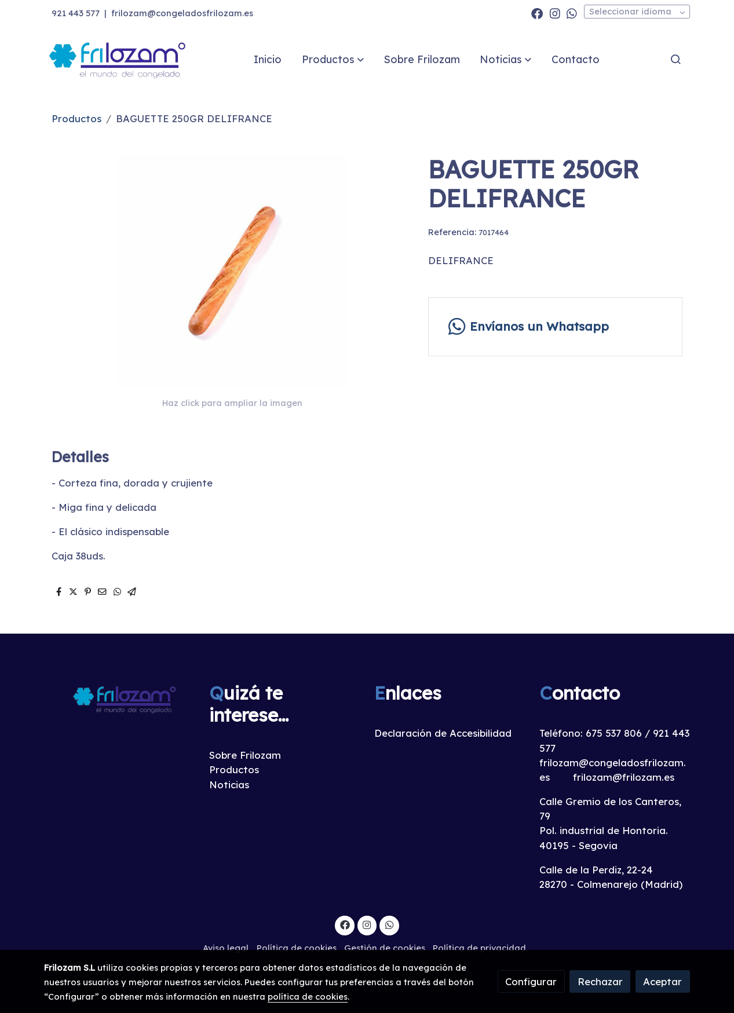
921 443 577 (76, 13)
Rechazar (600, 981)
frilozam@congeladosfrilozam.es (182, 13)
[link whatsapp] (572, 13)
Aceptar (662, 981)
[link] (118, 59)
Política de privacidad (479, 947)
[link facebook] (537, 13)
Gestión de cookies (384, 947)
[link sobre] (119, 698)
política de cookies (308, 996)
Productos (76, 118)
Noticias (229, 784)
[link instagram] (555, 13)
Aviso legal (226, 947)
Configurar (531, 981)
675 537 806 (614, 733)
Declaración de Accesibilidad (443, 733)
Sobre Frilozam (245, 755)
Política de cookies (297, 947)
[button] (333, 59)
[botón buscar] (675, 59)
